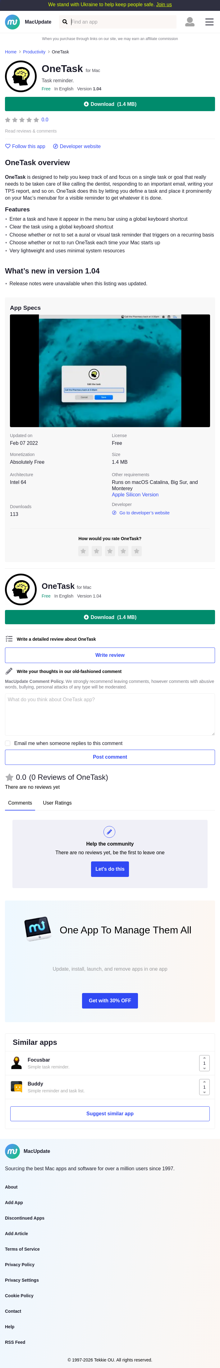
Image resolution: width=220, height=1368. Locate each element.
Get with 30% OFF (110, 1000)
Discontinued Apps (24, 1218)
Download (110, 104)
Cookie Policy (19, 1295)
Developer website (77, 146)
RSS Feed (15, 1342)
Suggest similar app (110, 1113)
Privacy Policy (19, 1264)
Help (9, 1327)
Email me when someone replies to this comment (68, 743)
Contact (13, 1311)
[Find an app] (64, 22)
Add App (14, 1202)
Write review (110, 655)
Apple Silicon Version (135, 494)
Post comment (110, 757)
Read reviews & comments (31, 131)
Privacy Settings (22, 1280)
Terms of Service (22, 1249)
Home (10, 52)
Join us (164, 4)
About (11, 1187)
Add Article (16, 1233)
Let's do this (110, 869)
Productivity (34, 52)
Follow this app (25, 146)
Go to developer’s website (141, 513)
